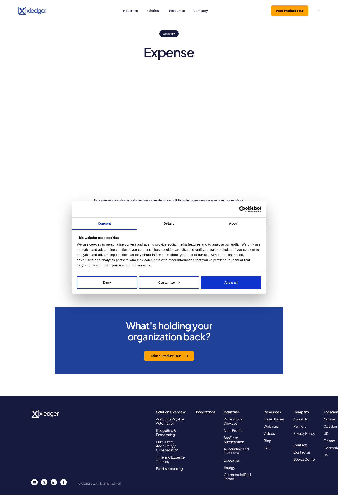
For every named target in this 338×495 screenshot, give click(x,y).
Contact (300, 445)
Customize (169, 282)
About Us (300, 419)
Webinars (271, 426)
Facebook (63, 482)
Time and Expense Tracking (170, 459)
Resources (177, 10)
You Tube (34, 482)
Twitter (44, 482)
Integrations (205, 412)
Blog (267, 441)
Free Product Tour (289, 10)
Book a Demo (304, 459)
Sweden (330, 426)
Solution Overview (171, 412)
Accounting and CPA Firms (236, 451)
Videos (269, 433)
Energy (229, 467)
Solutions (153, 10)
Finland (329, 441)
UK (326, 433)
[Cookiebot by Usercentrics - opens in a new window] (242, 209)
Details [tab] (169, 223)
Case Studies (274, 419)
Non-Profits (233, 430)
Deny (107, 282)
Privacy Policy (304, 433)
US (326, 455)
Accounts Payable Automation (170, 421)
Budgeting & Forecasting (166, 432)
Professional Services (233, 421)
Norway (330, 419)
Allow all (231, 282)
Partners (299, 426)
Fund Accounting (169, 468)
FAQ (267, 448)
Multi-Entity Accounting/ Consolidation (167, 446)
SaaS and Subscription (234, 440)
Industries (130, 10)
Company (200, 10)
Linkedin (53, 482)
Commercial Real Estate (237, 477)
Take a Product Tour (166, 356)
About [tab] (233, 223)
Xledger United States (45, 414)
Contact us (302, 452)
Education (232, 460)
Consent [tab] (104, 223)
